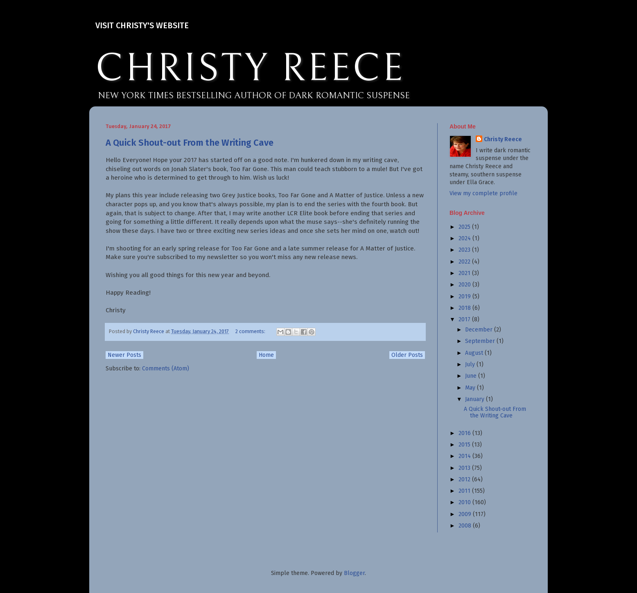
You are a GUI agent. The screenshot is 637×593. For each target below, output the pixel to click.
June (471, 375)
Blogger (354, 573)
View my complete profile (483, 193)
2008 (466, 525)
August (475, 352)
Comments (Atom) (165, 368)
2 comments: (251, 331)
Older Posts (407, 355)
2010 (465, 502)
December (479, 329)
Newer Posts (124, 355)
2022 (465, 261)
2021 (465, 273)
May (471, 387)
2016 (465, 433)
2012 (465, 479)
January (475, 399)
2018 (465, 307)
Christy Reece (503, 139)
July (471, 364)
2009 (466, 514)
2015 (465, 444)
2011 (465, 490)
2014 (465, 456)
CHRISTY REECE (250, 68)
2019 (465, 296)
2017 (465, 319)
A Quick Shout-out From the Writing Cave (189, 142)
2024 (465, 238)
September (481, 341)
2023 (465, 249)
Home (266, 355)
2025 (465, 226)
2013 (465, 467)
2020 (465, 284)
